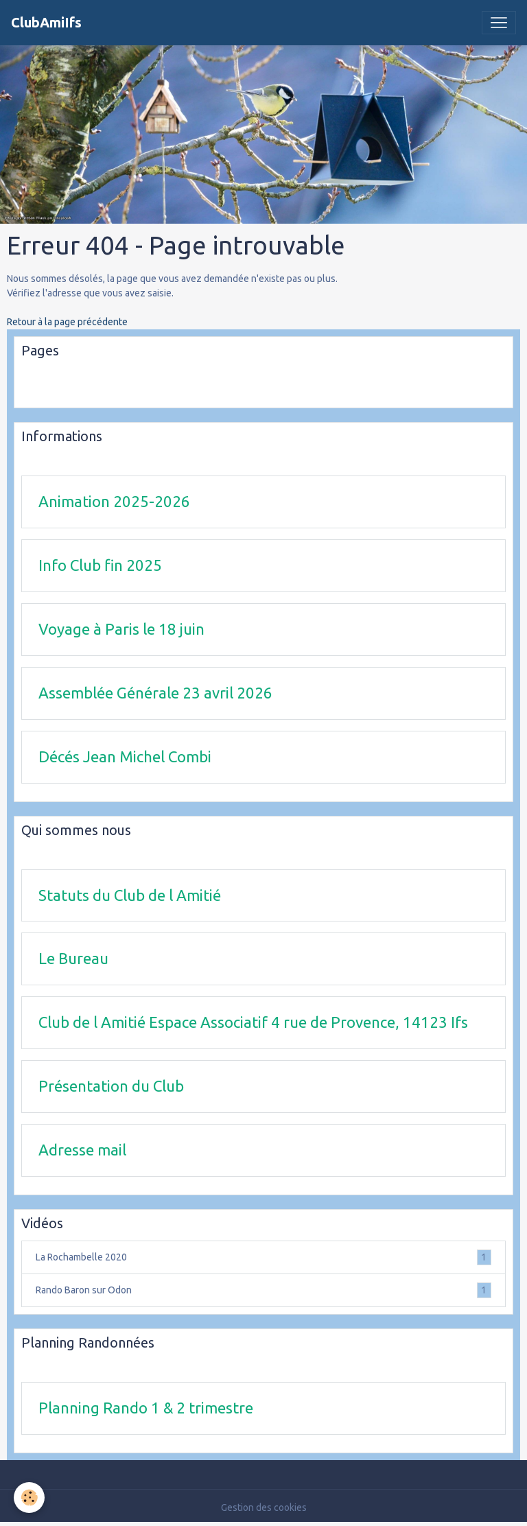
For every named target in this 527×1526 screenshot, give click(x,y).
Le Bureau (73, 958)
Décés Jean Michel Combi (124, 756)
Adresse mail (82, 1149)
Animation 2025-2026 (114, 501)
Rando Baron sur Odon (263, 1290)
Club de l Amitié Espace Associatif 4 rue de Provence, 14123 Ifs (253, 1022)
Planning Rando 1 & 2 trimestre (145, 1407)
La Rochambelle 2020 (263, 1257)
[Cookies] (29, 1497)
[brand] (46, 22)
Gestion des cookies (264, 1507)
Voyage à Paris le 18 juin (121, 628)
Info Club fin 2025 (100, 565)
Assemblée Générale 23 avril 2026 (155, 692)
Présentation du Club (111, 1085)
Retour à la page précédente (67, 321)
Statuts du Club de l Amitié (129, 895)
